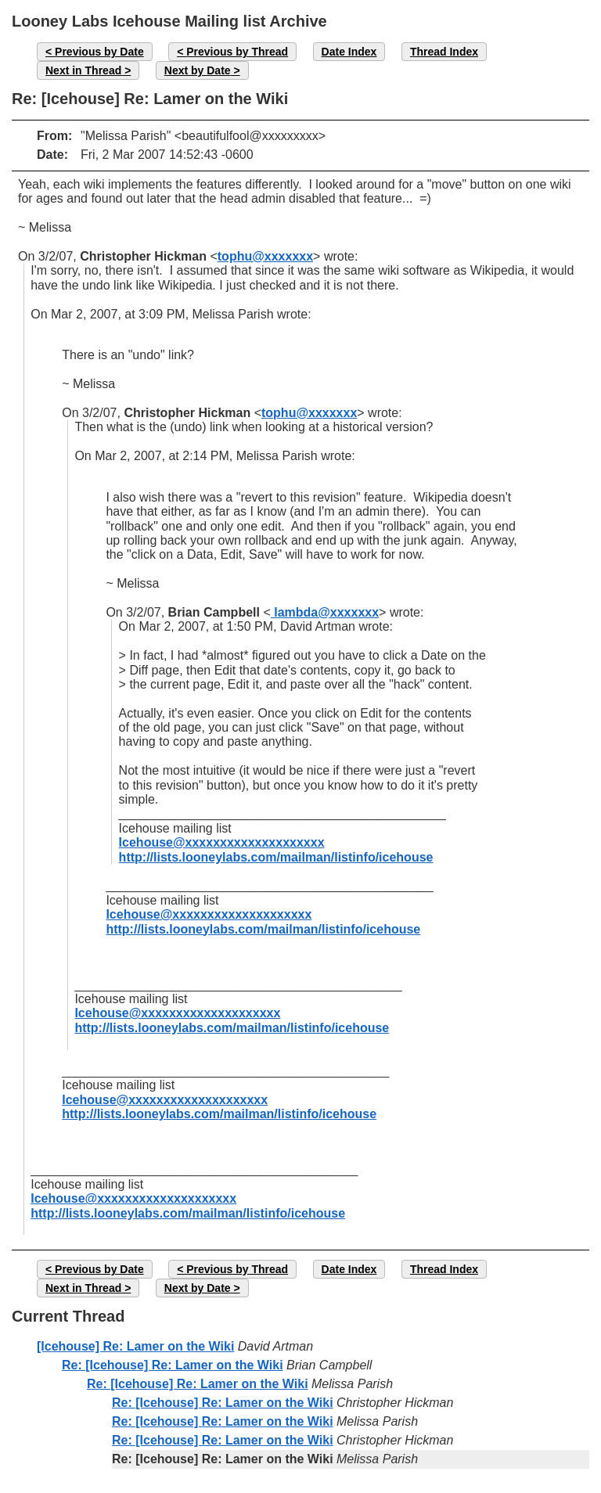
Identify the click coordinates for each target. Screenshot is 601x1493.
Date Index (349, 51)
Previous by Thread (237, 51)
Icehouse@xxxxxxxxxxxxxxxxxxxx (222, 842)
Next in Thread (83, 70)
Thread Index (444, 51)
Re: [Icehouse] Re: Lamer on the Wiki (172, 1365)
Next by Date (197, 70)
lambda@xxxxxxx (325, 612)
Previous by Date (99, 51)
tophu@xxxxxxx (265, 256)
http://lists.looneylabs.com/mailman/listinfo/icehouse (276, 857)
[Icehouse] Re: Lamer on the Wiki (135, 1346)
